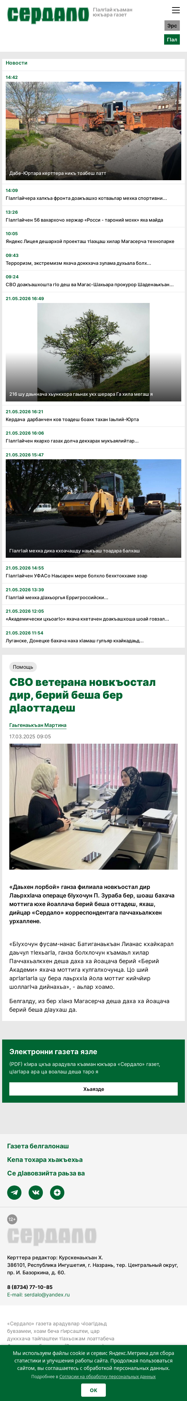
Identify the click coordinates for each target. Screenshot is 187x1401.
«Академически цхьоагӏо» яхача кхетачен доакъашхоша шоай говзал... (87, 619)
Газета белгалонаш (38, 1146)
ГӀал (172, 39)
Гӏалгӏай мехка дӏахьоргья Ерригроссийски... (57, 597)
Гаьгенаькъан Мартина (38, 725)
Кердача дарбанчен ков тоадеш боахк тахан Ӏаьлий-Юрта (72, 419)
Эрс (172, 25)
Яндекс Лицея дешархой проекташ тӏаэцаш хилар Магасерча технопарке (90, 241)
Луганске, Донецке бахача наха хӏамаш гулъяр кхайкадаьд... (75, 640)
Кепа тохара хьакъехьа (45, 1159)
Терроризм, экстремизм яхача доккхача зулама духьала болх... (78, 263)
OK (93, 1390)
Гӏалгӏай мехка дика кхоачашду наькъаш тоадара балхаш (74, 550)
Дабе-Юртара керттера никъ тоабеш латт (57, 173)
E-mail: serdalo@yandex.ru (38, 1294)
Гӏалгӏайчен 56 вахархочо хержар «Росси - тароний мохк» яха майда (84, 220)
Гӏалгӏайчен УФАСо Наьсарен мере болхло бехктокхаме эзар (76, 575)
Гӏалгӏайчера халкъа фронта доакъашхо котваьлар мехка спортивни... (86, 198)
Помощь (23, 667)
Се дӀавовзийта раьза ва (46, 1173)
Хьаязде (93, 1089)
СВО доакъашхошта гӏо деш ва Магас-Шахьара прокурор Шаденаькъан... (90, 284)
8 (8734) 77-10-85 (30, 1287)
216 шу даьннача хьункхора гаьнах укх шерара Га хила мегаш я (81, 394)
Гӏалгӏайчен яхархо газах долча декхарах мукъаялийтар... (72, 441)
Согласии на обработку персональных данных (107, 1377)
